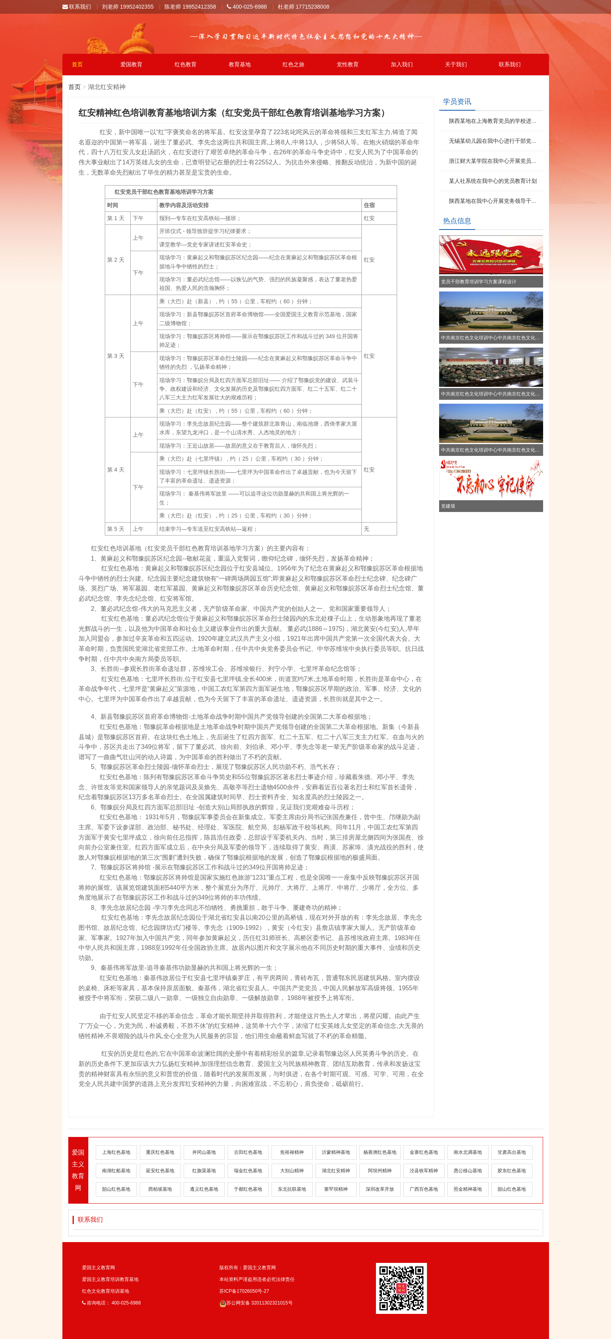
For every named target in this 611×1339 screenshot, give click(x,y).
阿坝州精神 (380, 1170)
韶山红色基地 (116, 1189)
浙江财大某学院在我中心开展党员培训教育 (495, 161)
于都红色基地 (248, 1189)
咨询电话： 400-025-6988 (111, 1303)
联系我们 (76, 7)
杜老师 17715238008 (304, 7)
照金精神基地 (468, 1189)
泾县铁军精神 (424, 1170)
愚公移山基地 (468, 1170)
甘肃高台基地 (512, 1152)
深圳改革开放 (380, 1189)
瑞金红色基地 (248, 1170)
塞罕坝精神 (336, 1189)
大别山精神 (292, 1170)
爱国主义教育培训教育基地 (110, 1279)
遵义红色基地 (204, 1189)
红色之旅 (294, 64)
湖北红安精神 (336, 1170)
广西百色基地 (424, 1189)
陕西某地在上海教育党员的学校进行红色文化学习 (495, 121)
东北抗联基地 (292, 1189)
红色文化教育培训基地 (105, 1291)
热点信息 (457, 221)
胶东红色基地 (512, 1170)
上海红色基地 (116, 1152)
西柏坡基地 (160, 1189)
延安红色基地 (160, 1170)
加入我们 (402, 64)
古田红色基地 (248, 1152)
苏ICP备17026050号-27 (244, 1291)
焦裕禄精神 (292, 1152)
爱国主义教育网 (98, 1267)
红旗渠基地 (204, 1170)
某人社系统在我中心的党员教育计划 (493, 181)
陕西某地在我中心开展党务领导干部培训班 (495, 201)
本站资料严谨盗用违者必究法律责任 (257, 1279)
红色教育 (186, 64)
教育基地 (240, 64)
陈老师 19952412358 (190, 7)
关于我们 (456, 64)
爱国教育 (131, 64)
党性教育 (348, 64)
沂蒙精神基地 (336, 1152)
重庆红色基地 (160, 1152)
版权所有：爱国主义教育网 (247, 1267)
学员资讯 (457, 102)
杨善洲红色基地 (379, 1152)
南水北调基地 (468, 1152)
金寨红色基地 (424, 1152)
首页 (77, 64)
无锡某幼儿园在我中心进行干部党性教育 (495, 141)
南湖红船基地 (116, 1170)
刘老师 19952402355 (128, 7)
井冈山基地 (204, 1152)
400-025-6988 (247, 7)
